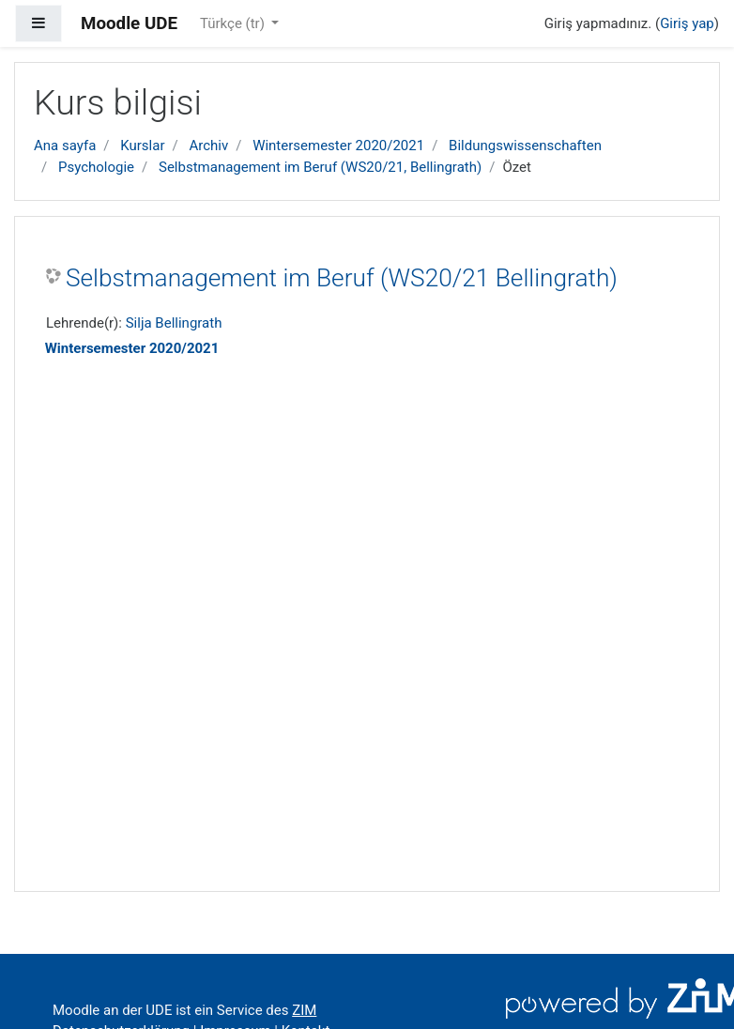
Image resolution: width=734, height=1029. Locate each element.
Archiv (208, 145)
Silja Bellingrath (174, 323)
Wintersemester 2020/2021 (338, 145)
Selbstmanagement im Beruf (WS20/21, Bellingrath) (320, 167)
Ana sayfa (65, 145)
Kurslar (142, 145)
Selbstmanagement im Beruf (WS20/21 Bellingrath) (342, 278)
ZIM (304, 1010)
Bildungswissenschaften (525, 145)
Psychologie (96, 167)
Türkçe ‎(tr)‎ (234, 23)
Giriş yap (687, 23)
